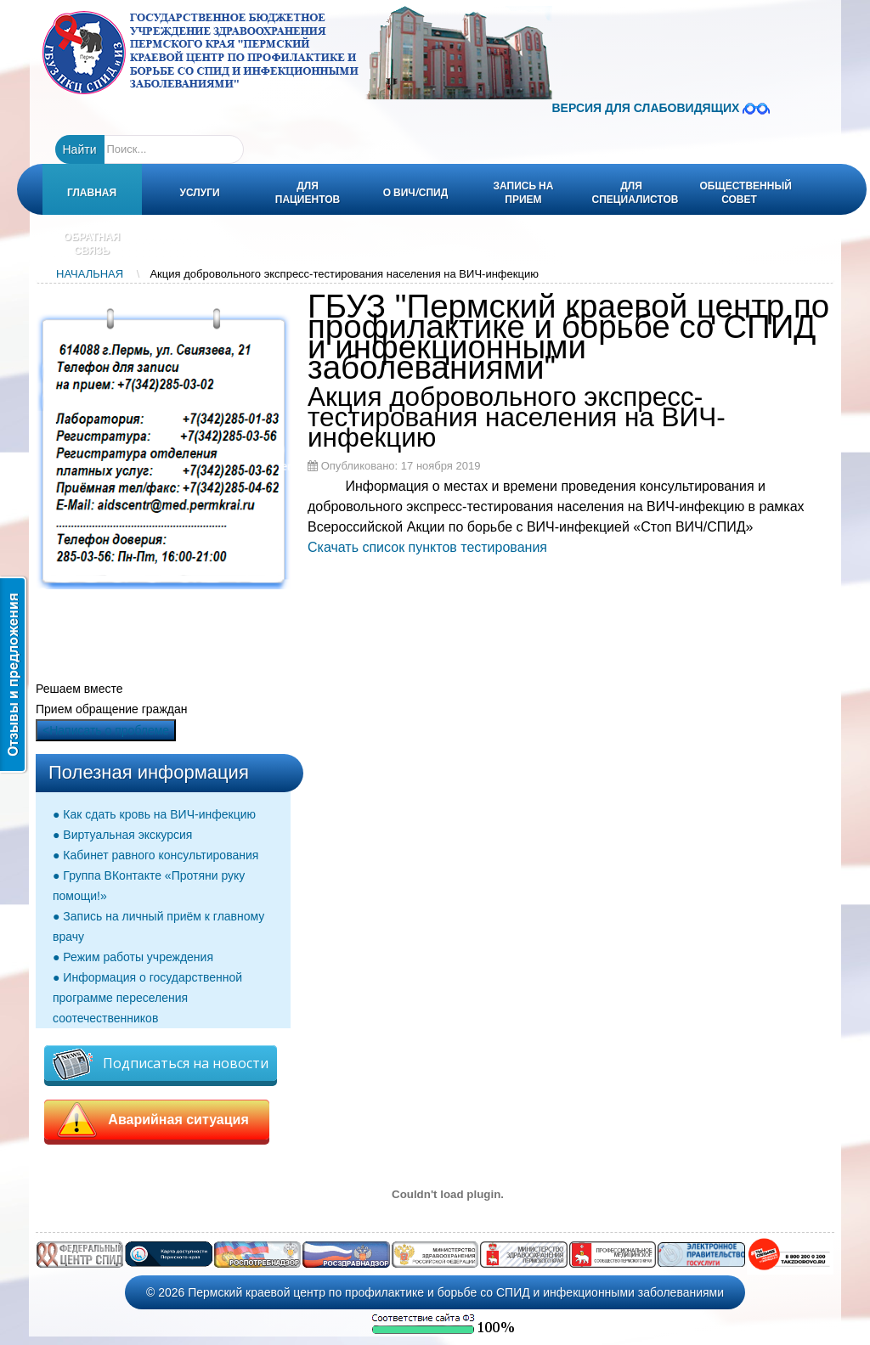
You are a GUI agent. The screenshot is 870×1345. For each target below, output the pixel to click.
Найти (80, 149)
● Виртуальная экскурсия (122, 834)
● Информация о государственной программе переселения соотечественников (147, 998)
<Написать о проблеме (105, 730)
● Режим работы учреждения (133, 957)
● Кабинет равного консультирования (155, 855)
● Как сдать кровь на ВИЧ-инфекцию (154, 814)
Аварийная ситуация (157, 1120)
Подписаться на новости (160, 1064)
